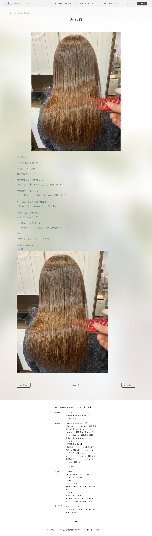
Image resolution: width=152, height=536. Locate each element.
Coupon (104, 3)
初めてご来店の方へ (66, 3)
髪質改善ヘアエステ (82, 3)
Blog (110, 3)
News (116, 3)
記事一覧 (76, 385)
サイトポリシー (52, 530)
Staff (93, 3)
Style (98, 3)
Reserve (141, 3)
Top (56, 3)
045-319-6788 (129, 3)
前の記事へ (24, 385)
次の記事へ (127, 385)
